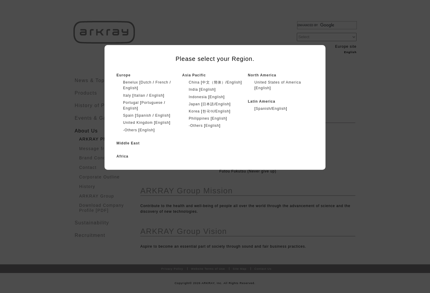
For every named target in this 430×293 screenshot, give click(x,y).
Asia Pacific (194, 75)
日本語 (208, 104)
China (194, 82)
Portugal (131, 103)
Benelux (130, 82)
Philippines (199, 118)
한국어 (208, 111)
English (130, 88)
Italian (139, 95)
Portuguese (151, 103)
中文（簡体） (213, 82)
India (193, 89)
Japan (194, 104)
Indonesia (198, 97)
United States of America (277, 82)
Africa (122, 156)
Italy (127, 95)
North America (262, 75)
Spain (128, 115)
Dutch (146, 82)
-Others (130, 130)
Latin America (261, 101)
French (161, 82)
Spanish (143, 115)
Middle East (128, 143)
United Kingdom (138, 123)
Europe (123, 75)
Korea (194, 111)
